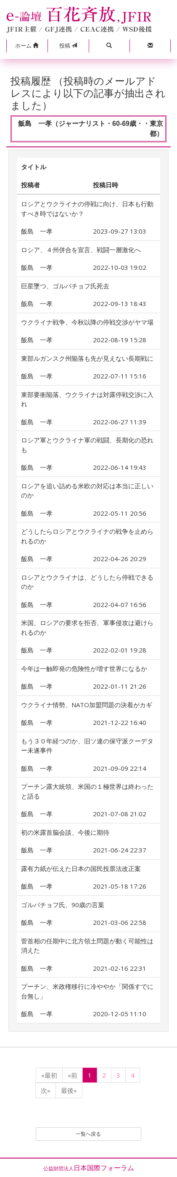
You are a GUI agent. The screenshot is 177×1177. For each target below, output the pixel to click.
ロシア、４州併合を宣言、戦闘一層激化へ (81, 249)
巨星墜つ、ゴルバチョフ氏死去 (65, 286)
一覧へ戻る (88, 1133)
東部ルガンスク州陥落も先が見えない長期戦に (87, 358)
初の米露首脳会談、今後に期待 (65, 832)
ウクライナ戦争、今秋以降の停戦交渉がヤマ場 (87, 322)
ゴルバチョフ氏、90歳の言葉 (62, 904)
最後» (69, 1090)
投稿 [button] (68, 45)
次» (45, 1090)
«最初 (49, 1075)
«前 (72, 1075)
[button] (27, 46)
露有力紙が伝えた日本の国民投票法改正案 (81, 868)
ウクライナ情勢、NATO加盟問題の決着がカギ (86, 704)
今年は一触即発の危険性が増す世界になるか (84, 668)
